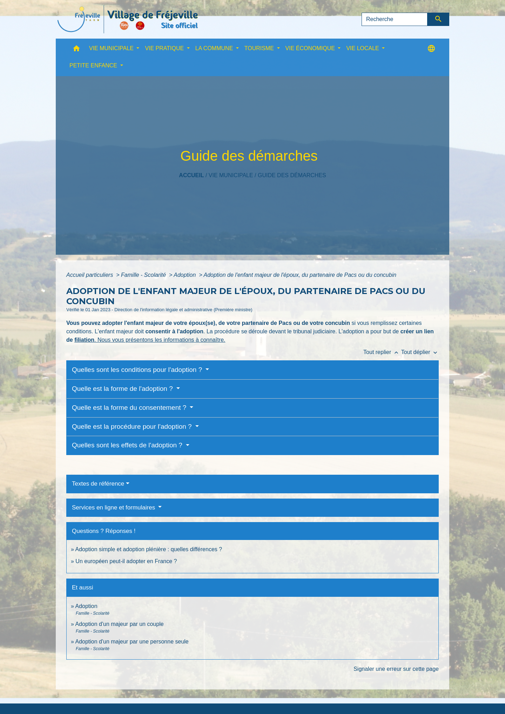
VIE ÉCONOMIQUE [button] (311, 48)
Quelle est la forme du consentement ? (130, 407)
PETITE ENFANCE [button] (94, 65)
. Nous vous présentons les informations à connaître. (159, 340)
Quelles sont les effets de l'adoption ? (128, 445)
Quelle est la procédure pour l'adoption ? (133, 426)
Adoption (185, 275)
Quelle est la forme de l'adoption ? (123, 388)
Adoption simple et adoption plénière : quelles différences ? (148, 549)
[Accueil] (128, 19)
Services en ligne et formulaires (114, 507)
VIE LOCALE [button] (363, 48)
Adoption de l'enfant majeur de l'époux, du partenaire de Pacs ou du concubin (299, 275)
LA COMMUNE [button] (215, 48)
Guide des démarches (292, 175)
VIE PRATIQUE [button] (165, 48)
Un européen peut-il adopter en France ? (126, 561)
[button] (76, 50)
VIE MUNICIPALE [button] (112, 48)
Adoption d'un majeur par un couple (119, 624)
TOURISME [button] (260, 48)
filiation (84, 340)
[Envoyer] (438, 19)
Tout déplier (420, 352)
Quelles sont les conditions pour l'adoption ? (138, 369)
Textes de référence (98, 483)
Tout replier (382, 352)
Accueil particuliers (90, 275)
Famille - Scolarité (144, 275)
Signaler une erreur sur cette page (396, 669)
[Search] (394, 19)
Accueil (191, 175)
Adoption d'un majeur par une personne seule (131, 642)
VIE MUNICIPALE (231, 175)
